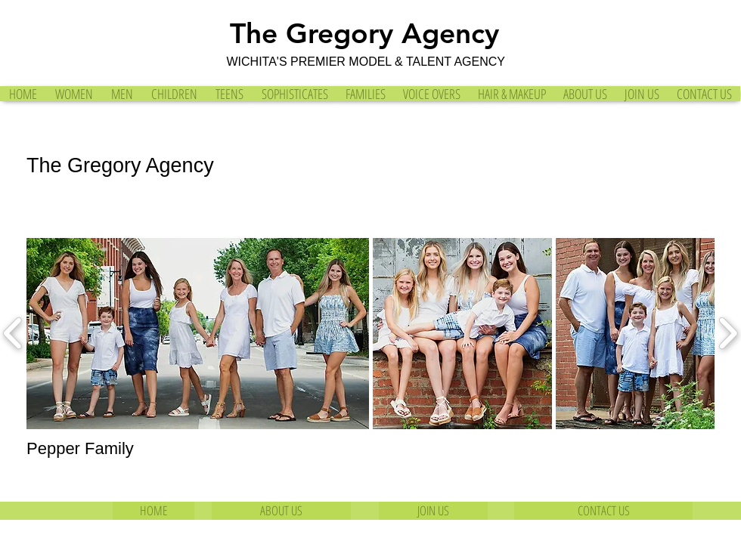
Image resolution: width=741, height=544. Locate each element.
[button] (197, 333)
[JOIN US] (433, 511)
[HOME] (153, 511)
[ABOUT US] (281, 511)
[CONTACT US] (603, 511)
